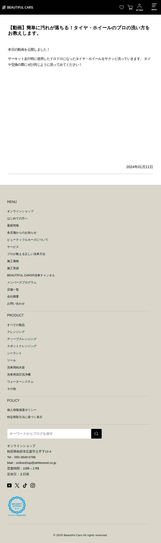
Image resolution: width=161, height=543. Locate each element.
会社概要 (13, 296)
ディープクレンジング (21, 339)
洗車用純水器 (16, 367)
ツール (11, 360)
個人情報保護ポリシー (21, 410)
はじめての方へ (17, 218)
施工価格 (13, 261)
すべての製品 (16, 325)
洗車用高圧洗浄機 (19, 374)
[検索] (96, 434)
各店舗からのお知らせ (21, 232)
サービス (13, 246)
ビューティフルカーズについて (27, 239)
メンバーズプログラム (21, 282)
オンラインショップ (20, 211)
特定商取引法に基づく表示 (24, 417)
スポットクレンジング (21, 346)
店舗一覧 (13, 289)
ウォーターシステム (20, 381)
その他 (11, 388)
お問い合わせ (16, 303)
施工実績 (13, 268)
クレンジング (16, 331)
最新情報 (13, 225)
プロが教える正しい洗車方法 (26, 254)
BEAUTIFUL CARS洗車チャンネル (31, 275)
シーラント (14, 353)
